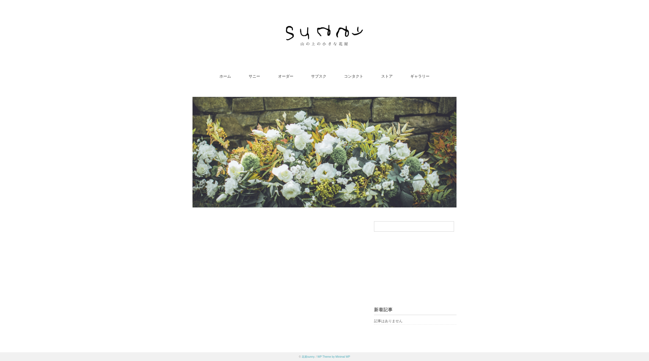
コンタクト (353, 76)
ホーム (225, 76)
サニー (254, 76)
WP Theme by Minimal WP (333, 356)
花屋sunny (308, 356)
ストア (387, 76)
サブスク (318, 76)
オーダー (285, 76)
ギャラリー (420, 76)
